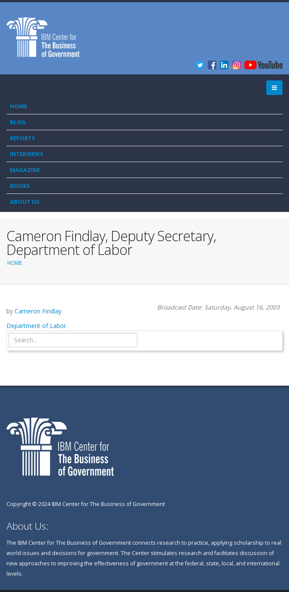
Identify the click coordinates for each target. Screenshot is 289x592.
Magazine (25, 170)
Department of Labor (36, 326)
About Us (25, 202)
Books (20, 186)
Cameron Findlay (38, 311)
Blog (18, 122)
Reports (22, 138)
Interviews (26, 154)
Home (18, 106)
